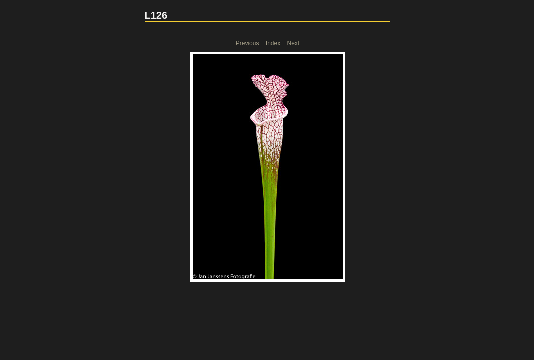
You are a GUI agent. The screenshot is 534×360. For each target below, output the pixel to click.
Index (273, 43)
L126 (156, 15)
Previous (247, 43)
